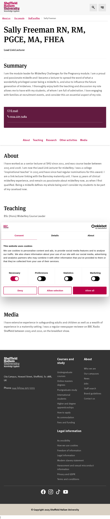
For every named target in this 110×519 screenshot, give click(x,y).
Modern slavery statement (70, 460)
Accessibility (63, 440)
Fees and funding (66, 422)
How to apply (63, 412)
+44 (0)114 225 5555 (23, 388)
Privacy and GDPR (66, 474)
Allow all (89, 290)
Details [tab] (55, 235)
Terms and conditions (68, 479)
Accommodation (65, 417)
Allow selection (55, 290)
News (86, 378)
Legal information (66, 455)
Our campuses (91, 373)
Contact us (89, 398)
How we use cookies (67, 445)
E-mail (14, 110)
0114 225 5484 (18, 116)
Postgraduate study (67, 389)
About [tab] (91, 235)
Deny (20, 290)
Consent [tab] (19, 235)
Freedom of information (69, 450)
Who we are (90, 368)
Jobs (86, 383)
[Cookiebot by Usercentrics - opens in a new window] (94, 227)
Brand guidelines (92, 393)
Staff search (90, 388)
